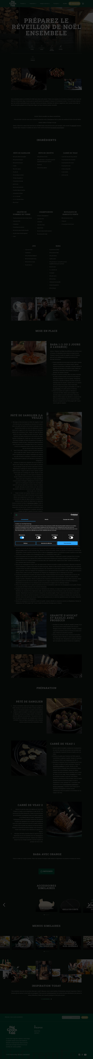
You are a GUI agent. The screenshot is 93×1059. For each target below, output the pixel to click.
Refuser (26, 543)
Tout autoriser (67, 543)
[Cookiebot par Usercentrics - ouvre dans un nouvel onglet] (71, 515)
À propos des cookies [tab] (68, 519)
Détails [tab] (46, 519)
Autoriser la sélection (46, 543)
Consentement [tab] (24, 519)
